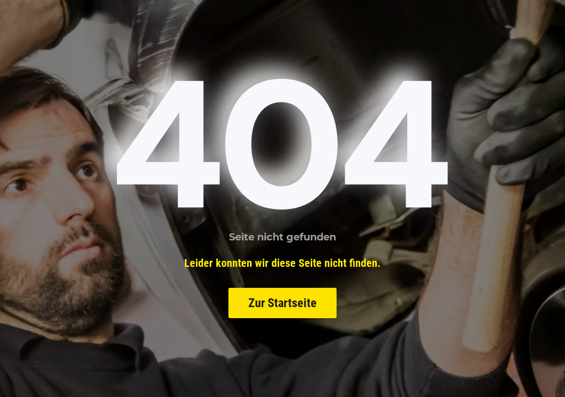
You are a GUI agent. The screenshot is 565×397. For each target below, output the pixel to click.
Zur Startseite (282, 303)
